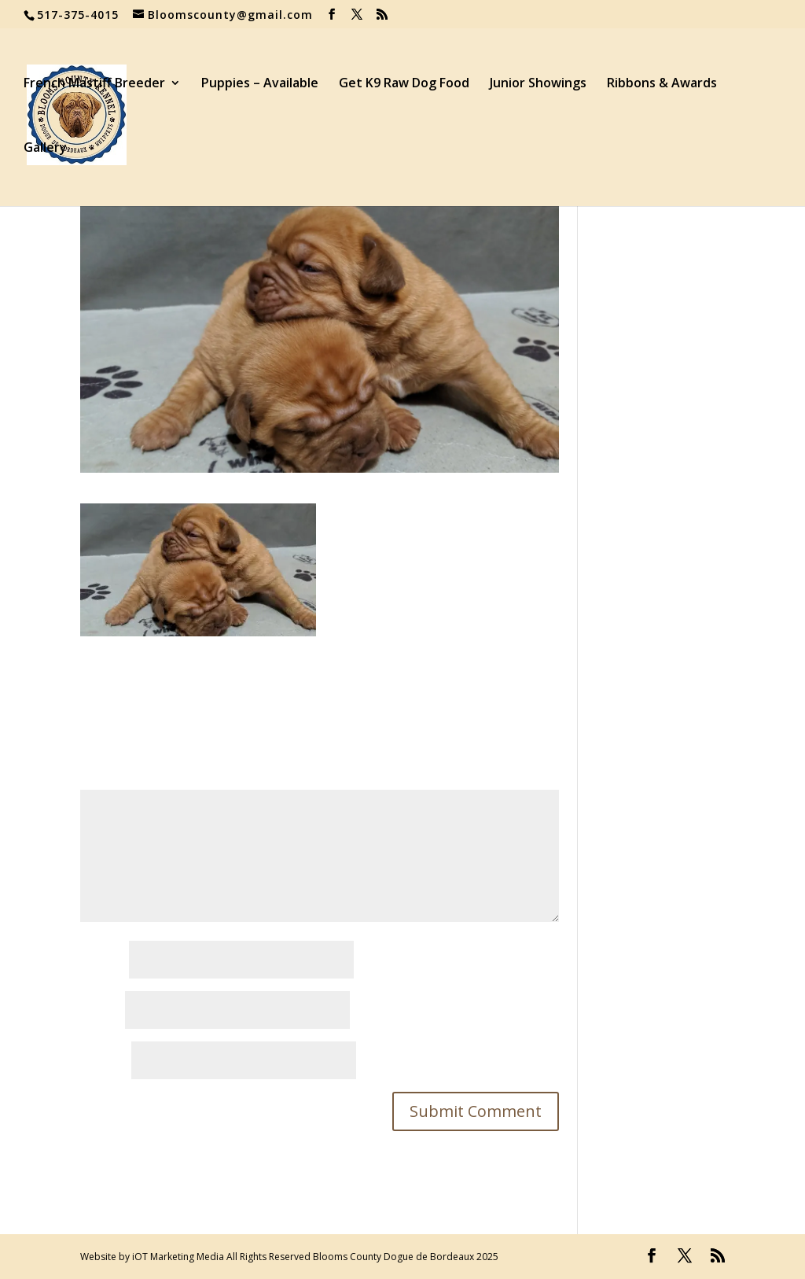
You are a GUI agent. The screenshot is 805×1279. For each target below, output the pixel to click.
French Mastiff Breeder (94, 84)
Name (103, 960)
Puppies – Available (259, 84)
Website (104, 1061)
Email (101, 1010)
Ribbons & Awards (662, 84)
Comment (114, 778)
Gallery (45, 149)
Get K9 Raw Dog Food (404, 84)
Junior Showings (538, 84)
